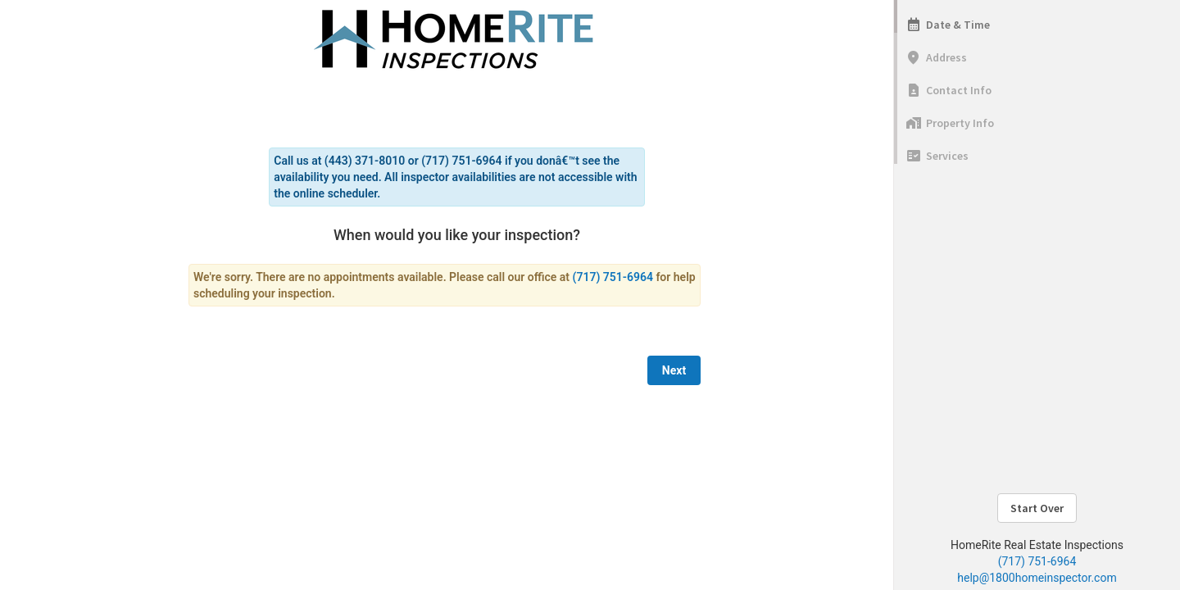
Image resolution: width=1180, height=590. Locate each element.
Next (674, 370)
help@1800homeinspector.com (1036, 577)
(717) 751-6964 (1037, 561)
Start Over (1037, 508)
